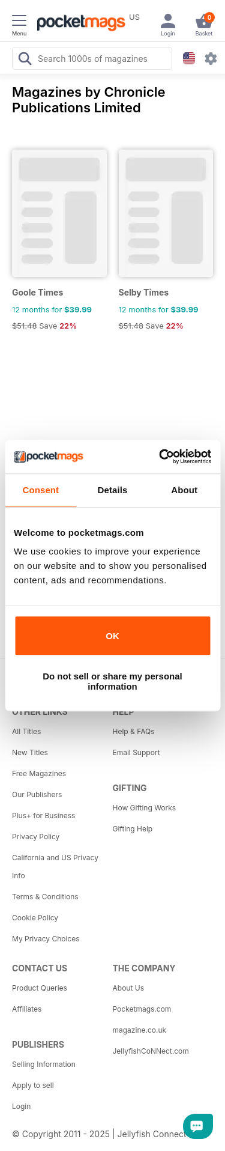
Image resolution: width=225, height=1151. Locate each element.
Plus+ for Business (43, 815)
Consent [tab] (40, 490)
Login (21, 1106)
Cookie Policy (35, 917)
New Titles (30, 752)
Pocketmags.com (142, 1008)
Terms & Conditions (45, 896)
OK (112, 636)
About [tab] (184, 490)
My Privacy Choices (46, 938)
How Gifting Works (144, 807)
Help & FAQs (134, 731)
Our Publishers (37, 794)
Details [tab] (113, 490)
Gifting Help (133, 828)
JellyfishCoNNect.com (151, 1050)
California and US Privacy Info (55, 866)
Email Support (136, 752)
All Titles (26, 731)
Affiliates (26, 1008)
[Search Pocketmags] (24, 60)
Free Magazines (39, 773)
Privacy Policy (35, 836)
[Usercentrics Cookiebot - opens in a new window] (160, 456)
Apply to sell (33, 1085)
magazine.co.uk (140, 1029)
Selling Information (44, 1064)
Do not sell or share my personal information (112, 681)
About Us (128, 987)
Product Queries (39, 987)
